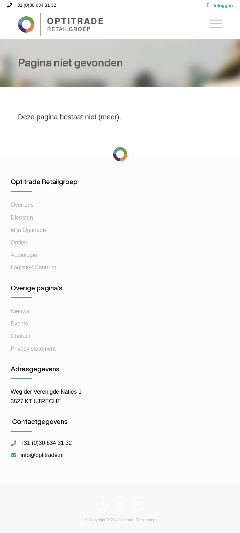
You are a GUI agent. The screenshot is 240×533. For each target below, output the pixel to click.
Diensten (22, 218)
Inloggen (223, 5)
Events (19, 324)
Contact (20, 336)
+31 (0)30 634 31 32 (46, 443)
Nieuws (20, 311)
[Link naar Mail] (138, 503)
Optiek (19, 242)
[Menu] (212, 24)
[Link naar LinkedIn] (120, 503)
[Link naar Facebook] (102, 503)
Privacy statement (33, 349)
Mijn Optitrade (28, 230)
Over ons (22, 205)
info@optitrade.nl (42, 455)
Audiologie (24, 255)
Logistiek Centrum (33, 267)
